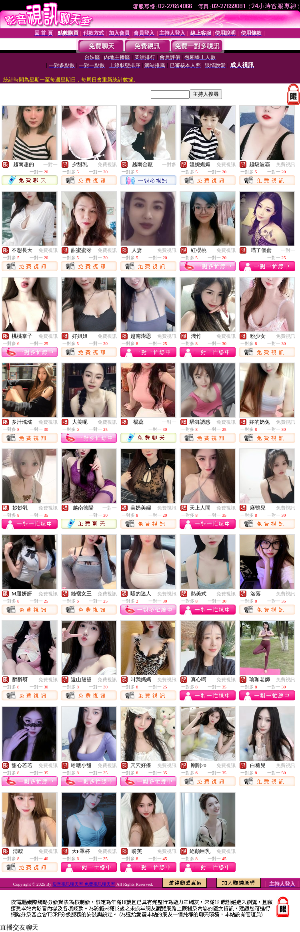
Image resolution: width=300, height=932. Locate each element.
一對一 (50, 164)
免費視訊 (107, 164)
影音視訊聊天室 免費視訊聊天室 (83, 884)
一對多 (169, 164)
